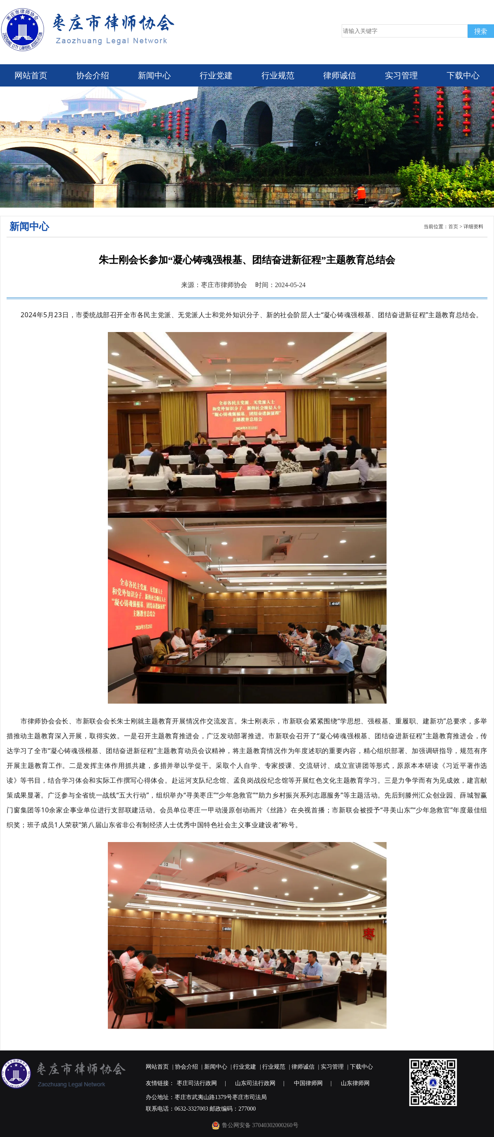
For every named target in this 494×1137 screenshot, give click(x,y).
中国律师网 (308, 1083)
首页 (453, 226)
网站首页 (30, 75)
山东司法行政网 (255, 1083)
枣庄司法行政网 (197, 1083)
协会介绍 (92, 75)
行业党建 (216, 75)
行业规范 (277, 75)
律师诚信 (339, 75)
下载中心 (463, 75)
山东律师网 (355, 1083)
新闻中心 (154, 75)
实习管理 (401, 75)
